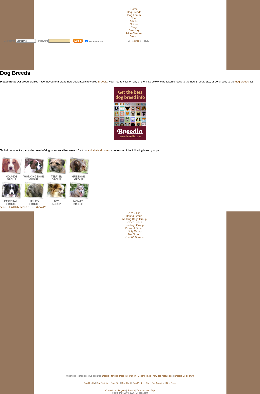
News (134, 18)
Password (43, 41)
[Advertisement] (73, 53)
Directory (134, 30)
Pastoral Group (134, 228)
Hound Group (134, 216)
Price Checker (134, 33)
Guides (134, 24)
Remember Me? (94, 41)
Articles (134, 21)
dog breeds (242, 81)
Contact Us (110, 390)
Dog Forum (134, 15)
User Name (10, 41)
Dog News (171, 383)
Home (134, 9)
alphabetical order (98, 150)
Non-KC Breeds (134, 237)
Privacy (131, 390)
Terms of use (143, 390)
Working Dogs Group (133, 219)
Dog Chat (126, 383)
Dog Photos (138, 383)
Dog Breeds (134, 12)
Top (153, 390)
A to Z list (134, 212)
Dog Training (103, 383)
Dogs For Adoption (155, 383)
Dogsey (122, 390)
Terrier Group (134, 222)
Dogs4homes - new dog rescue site (155, 376)
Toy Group (134, 234)
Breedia (102, 81)
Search (134, 36)
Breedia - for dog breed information (118, 376)
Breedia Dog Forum (184, 376)
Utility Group (134, 231)
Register (135, 41)
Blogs (134, 27)
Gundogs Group (134, 225)
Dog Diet (115, 383)
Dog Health (89, 383)
